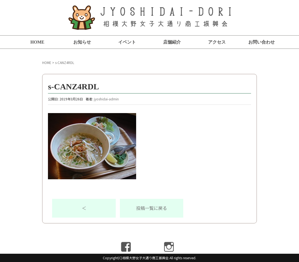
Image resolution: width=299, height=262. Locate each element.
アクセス (217, 42)
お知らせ (82, 42)
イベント (127, 42)
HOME (37, 42)
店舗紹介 (172, 42)
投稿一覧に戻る (151, 208)
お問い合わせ (261, 42)
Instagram (169, 246)
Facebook (126, 246)
